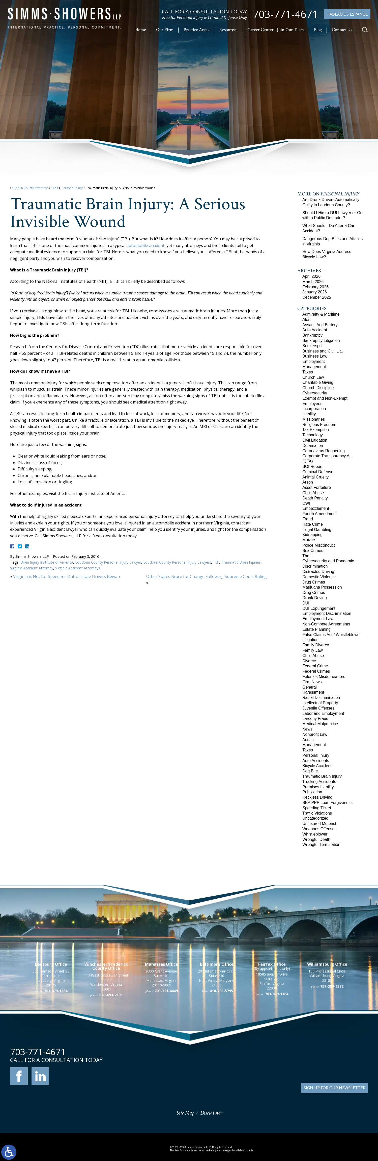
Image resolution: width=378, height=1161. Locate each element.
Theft (306, 556)
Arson (307, 482)
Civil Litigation (314, 440)
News (307, 729)
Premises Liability (318, 787)
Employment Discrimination (326, 613)
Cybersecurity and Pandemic (328, 561)
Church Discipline (318, 388)
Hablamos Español (347, 14)
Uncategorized (315, 818)
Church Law (313, 377)
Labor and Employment (323, 713)
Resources (228, 30)
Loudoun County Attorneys (29, 188)
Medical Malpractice (320, 724)
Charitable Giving (317, 382)
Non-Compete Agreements (326, 624)
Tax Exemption (315, 429)
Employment (313, 361)
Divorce (309, 661)
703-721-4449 (166, 1046)
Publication (312, 792)
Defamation (312, 445)
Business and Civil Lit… (323, 351)
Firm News (312, 682)
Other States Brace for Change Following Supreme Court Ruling (206, 576)
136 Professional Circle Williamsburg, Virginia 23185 (327, 1032)
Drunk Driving (314, 598)
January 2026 (314, 292)
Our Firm (164, 30)
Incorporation (314, 409)
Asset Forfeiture (316, 487)
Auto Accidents (315, 761)
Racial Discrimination (321, 697)
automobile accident (145, 245)
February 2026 (315, 287)
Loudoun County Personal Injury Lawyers (177, 562)
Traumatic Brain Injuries (241, 562)
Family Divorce (315, 645)
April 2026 (311, 276)
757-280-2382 (331, 1042)
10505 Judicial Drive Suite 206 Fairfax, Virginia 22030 (272, 1037)
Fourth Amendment (319, 514)
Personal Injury (72, 188)
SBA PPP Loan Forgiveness (327, 802)
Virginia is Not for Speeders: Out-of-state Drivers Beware (67, 576)
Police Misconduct (318, 545)
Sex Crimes (312, 550)
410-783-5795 (221, 1046)
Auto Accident (314, 330)
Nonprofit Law (314, 734)
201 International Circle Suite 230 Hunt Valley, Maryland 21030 (217, 1034)
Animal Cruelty (315, 477)
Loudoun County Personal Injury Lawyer (108, 562)
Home (140, 30)
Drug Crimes (313, 582)
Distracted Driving (318, 571)
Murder (308, 540)
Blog (318, 30)
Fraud (307, 519)
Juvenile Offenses (318, 708)
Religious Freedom (319, 424)
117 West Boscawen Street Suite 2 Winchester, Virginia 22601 (106, 1038)
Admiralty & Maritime (321, 314)
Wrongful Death (316, 839)
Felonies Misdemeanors (323, 676)
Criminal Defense (317, 472)
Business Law (314, 356)
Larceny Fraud (315, 718)
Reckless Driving (317, 797)
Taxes (307, 372)
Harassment (313, 692)
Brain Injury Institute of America (46, 562)
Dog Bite (310, 771)
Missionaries (313, 419)
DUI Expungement (318, 608)
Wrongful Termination (321, 844)
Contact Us (342, 30)
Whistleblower (315, 834)
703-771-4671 (285, 14)
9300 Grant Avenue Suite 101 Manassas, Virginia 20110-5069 (161, 1034)
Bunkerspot (312, 346)
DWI (306, 503)
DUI (305, 603)
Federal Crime (315, 666)
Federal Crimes (316, 671)
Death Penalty (315, 498)
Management (314, 367)
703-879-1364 (55, 1046)
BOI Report (312, 466)
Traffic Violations (317, 813)
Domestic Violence (319, 577)
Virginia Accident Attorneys (77, 568)
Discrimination (315, 566)
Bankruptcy (312, 335)
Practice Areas (196, 30)
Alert (306, 319)
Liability (309, 414)
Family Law (312, 650)
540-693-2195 (111, 1050)
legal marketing (207, 1150)
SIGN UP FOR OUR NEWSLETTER (334, 1088)
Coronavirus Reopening (323, 451)
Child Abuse (313, 493)
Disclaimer (211, 1113)
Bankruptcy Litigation (321, 340)
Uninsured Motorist (319, 823)
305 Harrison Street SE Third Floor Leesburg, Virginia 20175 (51, 1034)
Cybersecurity (314, 393)
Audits (307, 740)
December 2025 (316, 297)
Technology (312, 435)
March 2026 (313, 282)
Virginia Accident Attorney (31, 568)
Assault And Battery (320, 325)
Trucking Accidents (319, 781)
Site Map (185, 1113)
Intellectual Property (320, 703)
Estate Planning (316, 629)
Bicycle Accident (317, 766)
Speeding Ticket (316, 808)
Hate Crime (312, 524)
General (309, 687)
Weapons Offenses (319, 829)
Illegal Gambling (316, 529)
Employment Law (317, 619)
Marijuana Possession (322, 587)
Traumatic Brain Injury (322, 776)
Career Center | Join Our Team (275, 30)
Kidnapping (312, 535)
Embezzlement (315, 508)
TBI (216, 562)
